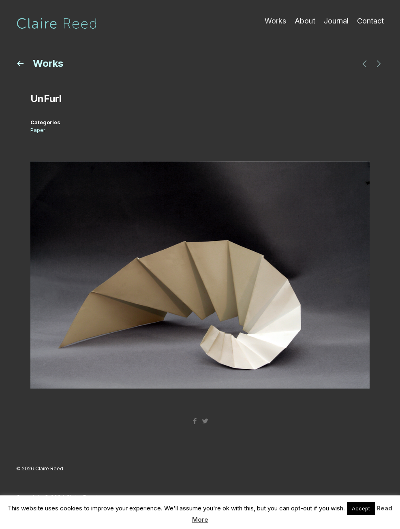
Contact (370, 21)
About (305, 21)
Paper (37, 130)
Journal (336, 21)
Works (275, 21)
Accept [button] (361, 508)
